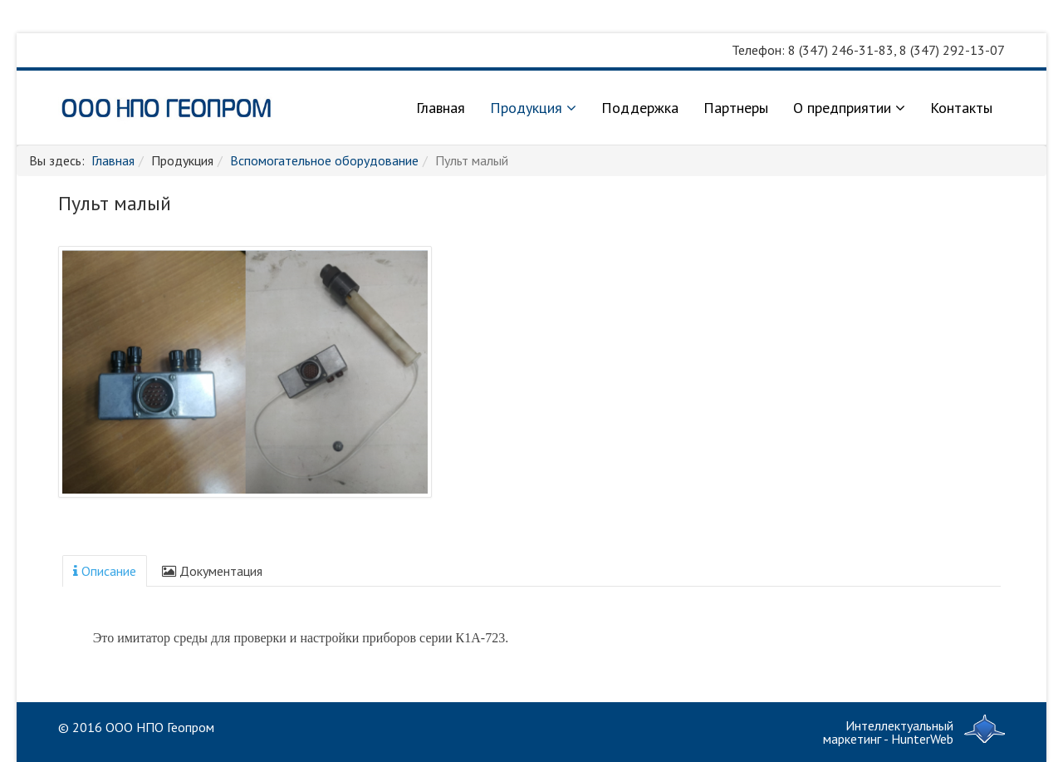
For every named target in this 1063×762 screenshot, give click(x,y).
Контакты (961, 107)
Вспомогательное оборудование (324, 160)
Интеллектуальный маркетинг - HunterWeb (888, 732)
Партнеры (735, 107)
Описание (104, 571)
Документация (212, 571)
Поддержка (639, 107)
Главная (440, 107)
